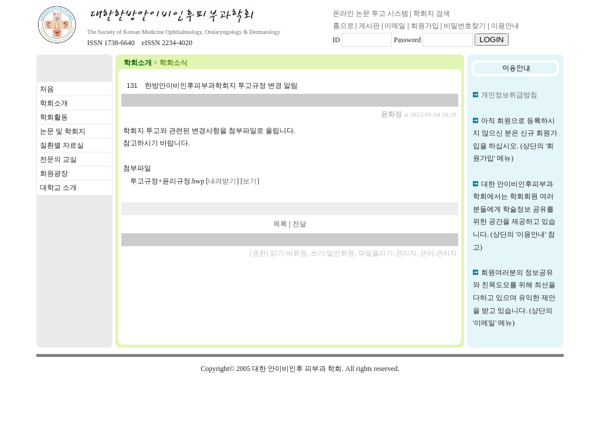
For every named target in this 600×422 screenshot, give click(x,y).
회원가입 (425, 26)
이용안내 (505, 26)
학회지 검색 (431, 13)
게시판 (369, 26)
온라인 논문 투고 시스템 (370, 13)
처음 (47, 89)
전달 (299, 224)
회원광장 (54, 173)
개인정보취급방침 (509, 95)
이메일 (394, 26)
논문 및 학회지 (63, 131)
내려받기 (222, 181)
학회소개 (54, 103)
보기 (250, 181)
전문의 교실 (58, 159)
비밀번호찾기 (465, 26)
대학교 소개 (58, 187)
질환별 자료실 (62, 145)
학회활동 (54, 117)
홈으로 (343, 26)
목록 (280, 224)
